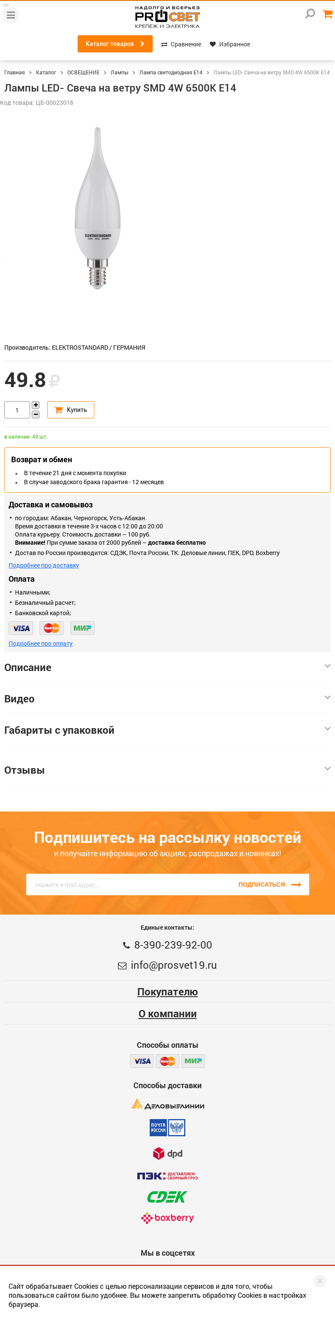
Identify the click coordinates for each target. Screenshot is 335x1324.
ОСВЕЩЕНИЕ (83, 72)
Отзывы (167, 770)
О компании (168, 1013)
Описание (167, 667)
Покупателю (167, 991)
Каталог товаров (115, 43)
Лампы (119, 72)
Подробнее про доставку (44, 565)
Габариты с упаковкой (167, 730)
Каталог (46, 72)
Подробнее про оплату (40, 643)
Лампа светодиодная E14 (170, 72)
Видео (167, 698)
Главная (14, 72)
